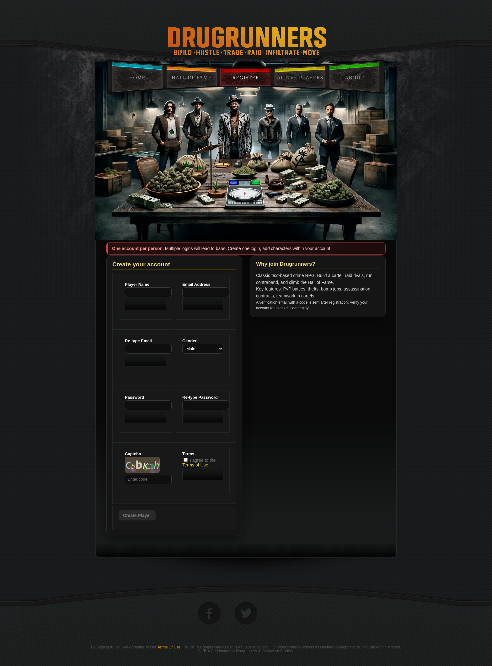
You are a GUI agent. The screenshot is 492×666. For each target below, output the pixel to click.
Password (134, 397)
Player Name (137, 284)
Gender (189, 341)
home (137, 77)
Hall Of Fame (191, 77)
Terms (188, 454)
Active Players (300, 77)
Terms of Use (195, 464)
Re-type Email (138, 341)
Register (246, 77)
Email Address (196, 284)
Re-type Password (200, 397)
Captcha (133, 454)
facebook (209, 613)
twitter (246, 613)
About (354, 77)
